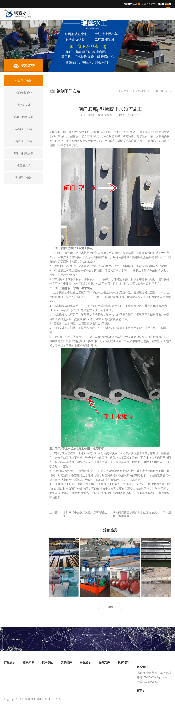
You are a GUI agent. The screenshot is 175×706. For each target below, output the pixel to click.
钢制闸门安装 (162, 91)
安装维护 (140, 91)
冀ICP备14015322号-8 (50, 699)
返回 (110, 607)
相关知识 (28, 662)
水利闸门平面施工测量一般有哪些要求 (78, 514)
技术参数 (47, 662)
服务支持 (104, 662)
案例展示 (85, 662)
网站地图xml (130, 4)
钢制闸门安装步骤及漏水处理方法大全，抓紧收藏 (142, 514)
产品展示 (9, 662)
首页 (123, 91)
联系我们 (123, 662)
